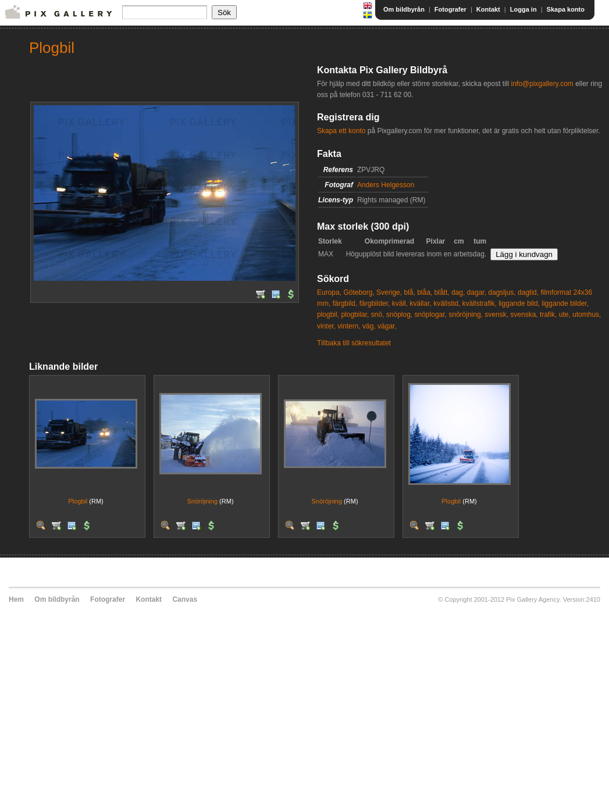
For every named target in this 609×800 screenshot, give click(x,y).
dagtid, (528, 292)
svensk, (496, 314)
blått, (442, 292)
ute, (565, 314)
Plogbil (77, 501)
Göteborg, (358, 292)
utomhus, (586, 314)
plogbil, (328, 314)
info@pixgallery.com (542, 84)
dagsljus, (501, 292)
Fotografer (450, 9)
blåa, (424, 292)
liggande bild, (519, 303)
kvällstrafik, (479, 303)
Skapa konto (566, 9)
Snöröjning (202, 501)
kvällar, (420, 303)
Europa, (329, 292)
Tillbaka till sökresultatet (354, 343)
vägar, (387, 326)
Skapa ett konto (341, 131)
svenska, (523, 314)
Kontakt (488, 9)
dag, (458, 292)
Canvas (184, 599)
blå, (409, 292)
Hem (16, 599)
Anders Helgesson (385, 185)
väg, (369, 326)
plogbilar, (355, 314)
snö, (377, 314)
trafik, (548, 314)
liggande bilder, (565, 303)
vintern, (348, 326)
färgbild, (345, 303)
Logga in (523, 9)
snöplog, (399, 314)
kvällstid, (446, 303)
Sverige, (389, 292)
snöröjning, (465, 314)
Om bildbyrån (404, 9)
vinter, (326, 326)
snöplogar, (431, 314)
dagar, (476, 292)
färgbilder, (374, 303)
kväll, (400, 303)
